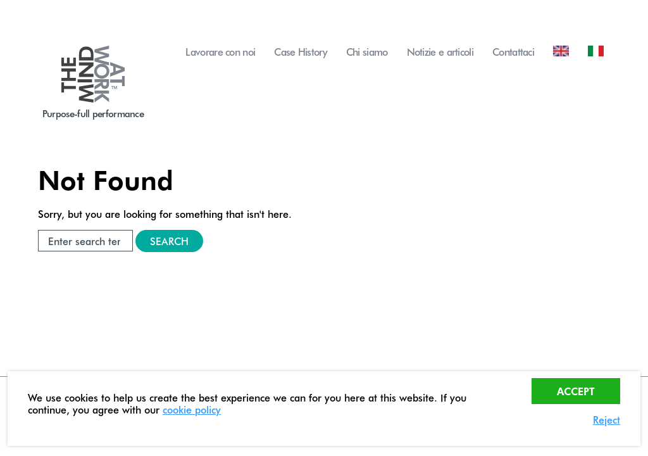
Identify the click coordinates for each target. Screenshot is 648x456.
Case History (300, 51)
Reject (606, 419)
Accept (576, 391)
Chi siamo (367, 51)
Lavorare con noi (220, 51)
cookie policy (192, 409)
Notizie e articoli (440, 51)
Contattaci (513, 51)
